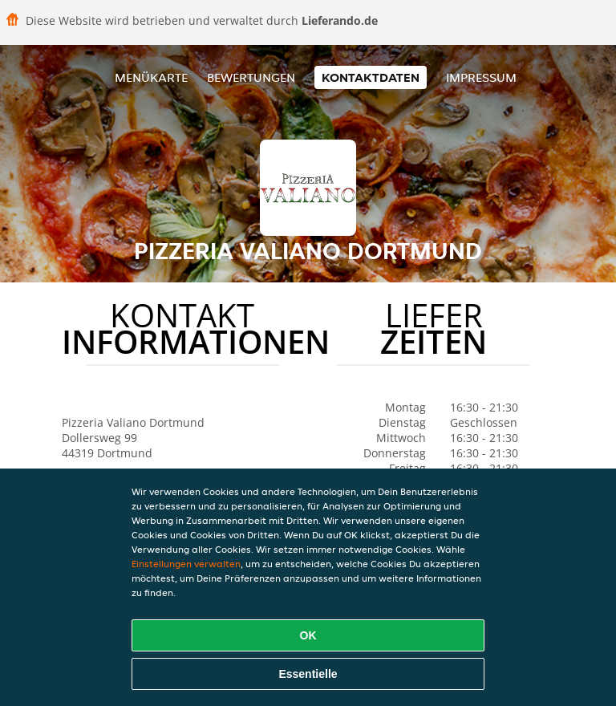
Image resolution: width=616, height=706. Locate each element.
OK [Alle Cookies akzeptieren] (308, 635)
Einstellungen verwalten (186, 564)
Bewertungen (251, 77)
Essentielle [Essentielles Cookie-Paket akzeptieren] (307, 673)
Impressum (481, 77)
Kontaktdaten (370, 77)
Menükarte (151, 77)
